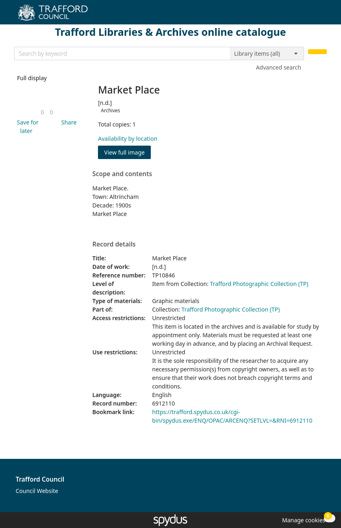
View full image (124, 152)
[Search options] (267, 54)
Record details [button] (113, 244)
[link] (42, 112)
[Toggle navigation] (322, 15)
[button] (26, 126)
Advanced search (278, 67)
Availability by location (127, 138)
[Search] (317, 52)
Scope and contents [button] (122, 174)
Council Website (37, 491)
